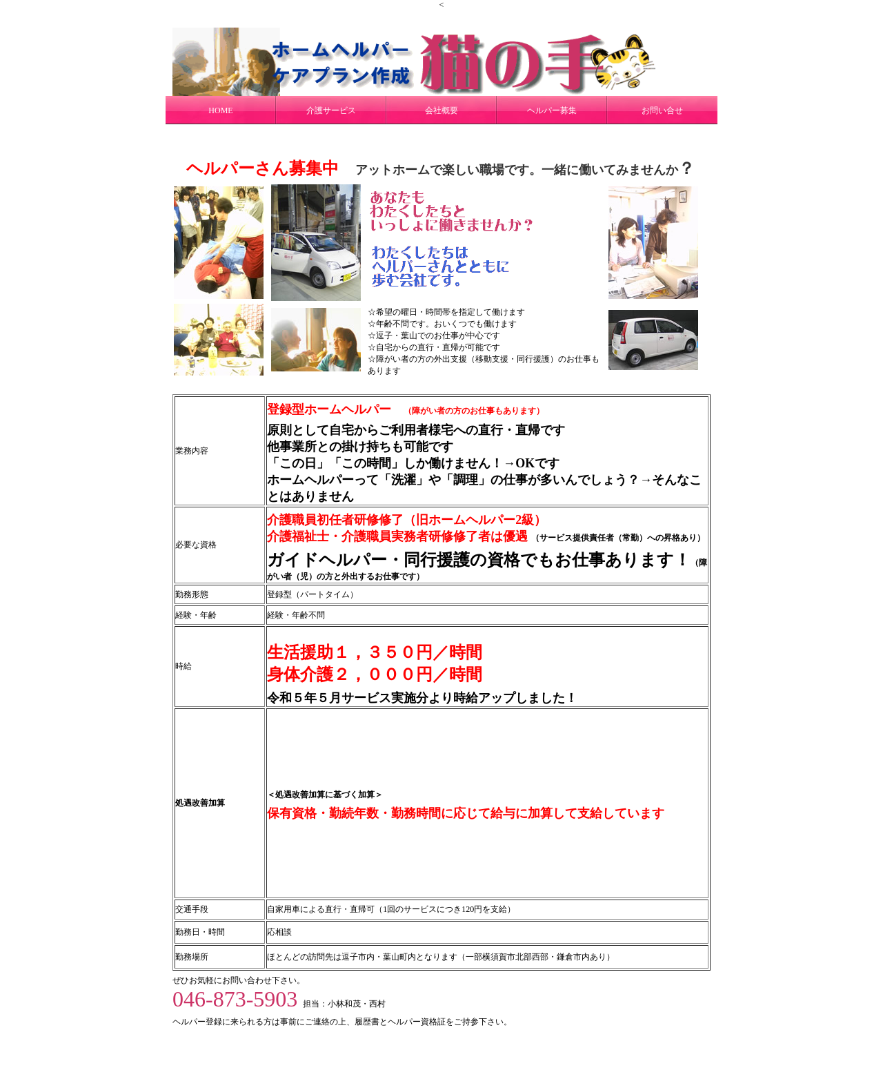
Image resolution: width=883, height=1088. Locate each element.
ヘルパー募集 (552, 110)
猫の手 (439, 1048)
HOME (220, 110)
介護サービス (331, 110)
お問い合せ (662, 110)
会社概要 (441, 110)
